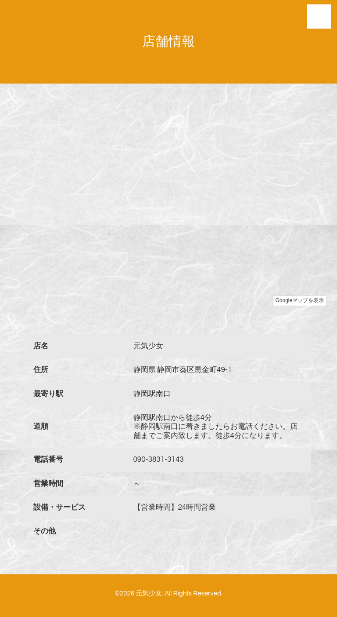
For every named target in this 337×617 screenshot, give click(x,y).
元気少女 (149, 593)
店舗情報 (168, 41)
